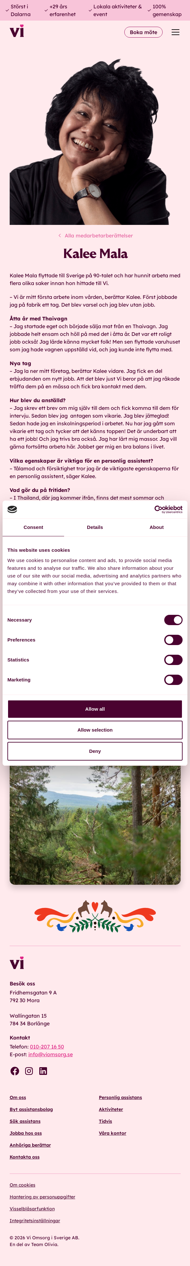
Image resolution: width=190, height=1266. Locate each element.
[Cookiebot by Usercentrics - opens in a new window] (154, 509)
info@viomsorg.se (50, 1054)
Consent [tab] (33, 527)
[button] (174, 32)
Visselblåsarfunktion (32, 1209)
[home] (17, 32)
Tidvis (105, 1121)
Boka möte (143, 32)
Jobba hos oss (26, 1133)
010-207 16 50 (47, 1046)
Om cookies (22, 1185)
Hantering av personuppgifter (42, 1197)
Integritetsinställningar (35, 1221)
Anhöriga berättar (30, 1145)
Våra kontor (112, 1133)
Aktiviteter (111, 1109)
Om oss (18, 1097)
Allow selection (94, 730)
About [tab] (156, 527)
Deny (95, 751)
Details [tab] (95, 527)
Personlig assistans (120, 1097)
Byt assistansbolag (31, 1109)
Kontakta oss (25, 1157)
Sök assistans (25, 1121)
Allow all (95, 709)
